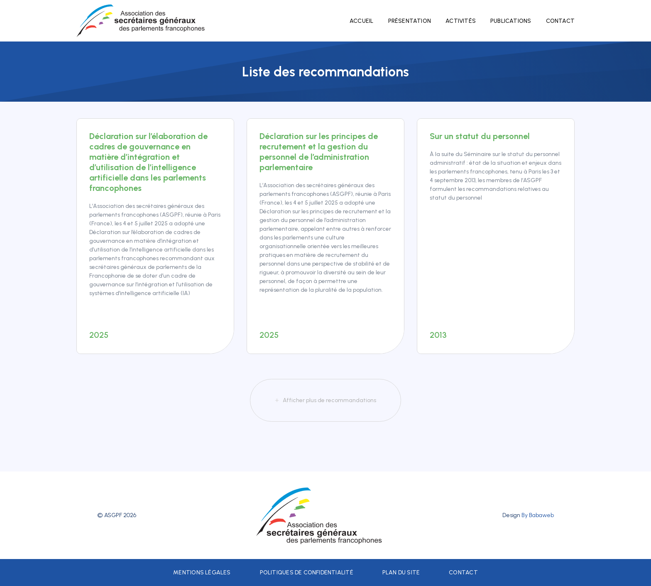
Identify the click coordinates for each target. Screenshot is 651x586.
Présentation (409, 20)
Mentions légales (201, 572)
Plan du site (401, 572)
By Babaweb (537, 515)
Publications (510, 20)
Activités (460, 20)
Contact (560, 20)
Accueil (361, 20)
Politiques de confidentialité (306, 572)
